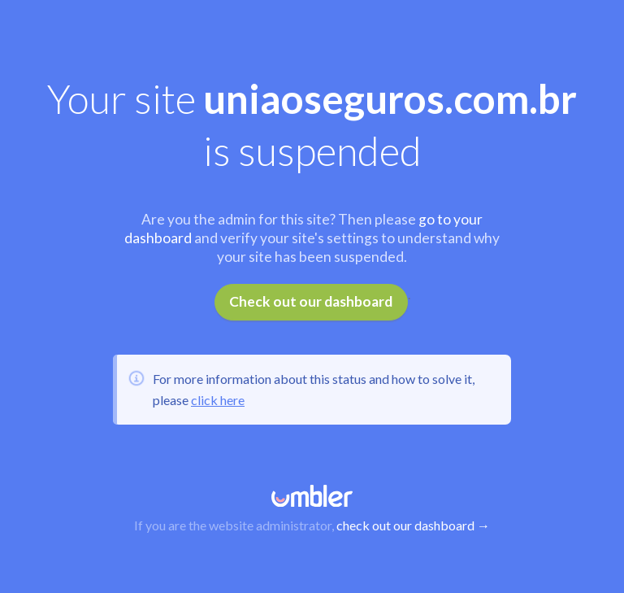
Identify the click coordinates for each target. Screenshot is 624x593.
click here (218, 400)
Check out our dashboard (310, 301)
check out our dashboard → (413, 525)
